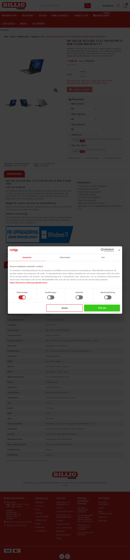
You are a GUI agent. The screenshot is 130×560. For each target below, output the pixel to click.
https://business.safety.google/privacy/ (28, 283)
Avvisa (65, 308)
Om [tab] (103, 257)
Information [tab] (65, 257)
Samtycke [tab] (26, 257)
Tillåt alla (102, 308)
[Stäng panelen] (119, 250)
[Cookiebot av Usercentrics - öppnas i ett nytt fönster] (103, 250)
